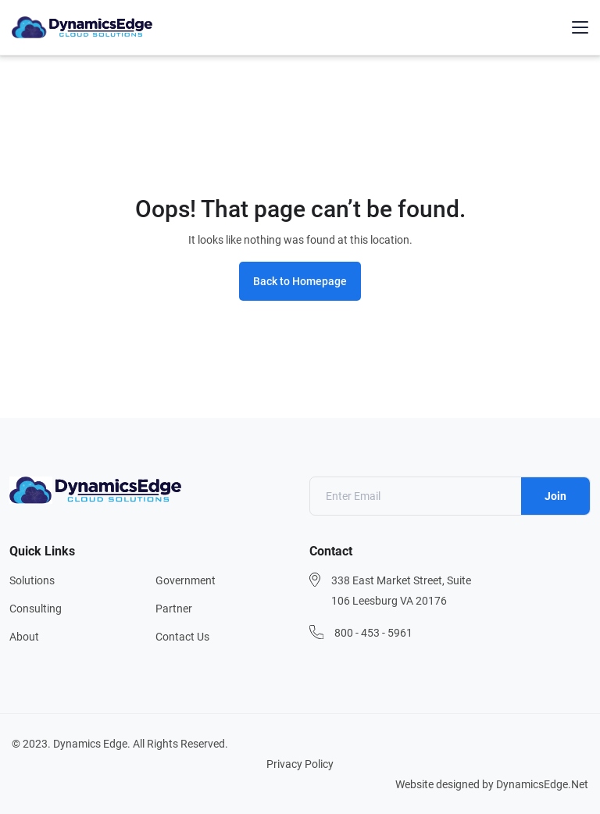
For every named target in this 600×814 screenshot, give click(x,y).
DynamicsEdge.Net (542, 784)
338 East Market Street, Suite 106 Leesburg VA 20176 (401, 590)
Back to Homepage (300, 281)
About (24, 636)
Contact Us (182, 636)
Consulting (35, 608)
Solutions (32, 580)
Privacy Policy (300, 764)
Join (555, 496)
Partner (173, 608)
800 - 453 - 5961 (373, 633)
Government (185, 580)
